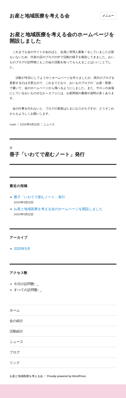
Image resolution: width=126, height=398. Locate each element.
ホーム (15, 310)
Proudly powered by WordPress (66, 376)
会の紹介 (16, 321)
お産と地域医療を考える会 (40, 16)
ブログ (15, 352)
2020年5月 (22, 248)
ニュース (49, 124)
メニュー (108, 15)
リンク (15, 362)
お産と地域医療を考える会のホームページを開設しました (58, 209)
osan (13, 124)
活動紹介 (16, 331)
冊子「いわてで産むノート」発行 (39, 197)
